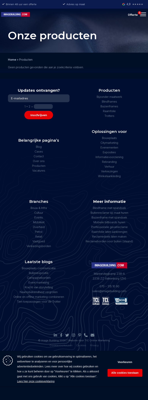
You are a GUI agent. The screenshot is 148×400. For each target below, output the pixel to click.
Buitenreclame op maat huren (109, 212)
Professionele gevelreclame (109, 227)
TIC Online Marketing (97, 340)
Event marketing (38, 282)
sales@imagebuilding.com (109, 291)
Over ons (39, 161)
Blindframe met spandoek (109, 208)
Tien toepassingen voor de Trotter (39, 301)
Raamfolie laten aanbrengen (109, 232)
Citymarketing (109, 143)
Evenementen (109, 147)
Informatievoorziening (109, 157)
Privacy (94, 345)
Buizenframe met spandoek (109, 217)
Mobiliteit (38, 222)
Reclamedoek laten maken (109, 236)
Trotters (109, 116)
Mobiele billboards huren (109, 222)
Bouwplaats (109, 138)
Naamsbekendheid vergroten (39, 292)
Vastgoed (38, 241)
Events (38, 217)
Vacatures (38, 170)
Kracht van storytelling (39, 287)
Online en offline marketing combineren (38, 297)
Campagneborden (39, 278)
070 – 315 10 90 (109, 286)
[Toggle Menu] (143, 14)
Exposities (109, 152)
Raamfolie (109, 111)
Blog (39, 147)
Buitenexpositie (38, 273)
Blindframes (109, 101)
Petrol (38, 232)
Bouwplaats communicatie (39, 268)
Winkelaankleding (109, 176)
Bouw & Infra (39, 208)
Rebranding (109, 162)
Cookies (81, 345)
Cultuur (38, 212)
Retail (38, 236)
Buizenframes (109, 106)
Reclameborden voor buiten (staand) (109, 241)
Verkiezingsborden (39, 246)
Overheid (39, 227)
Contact (39, 156)
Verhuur (109, 166)
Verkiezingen (109, 171)
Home (12, 59)
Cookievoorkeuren (61, 345)
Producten (38, 166)
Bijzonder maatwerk (109, 97)
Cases (39, 151)
